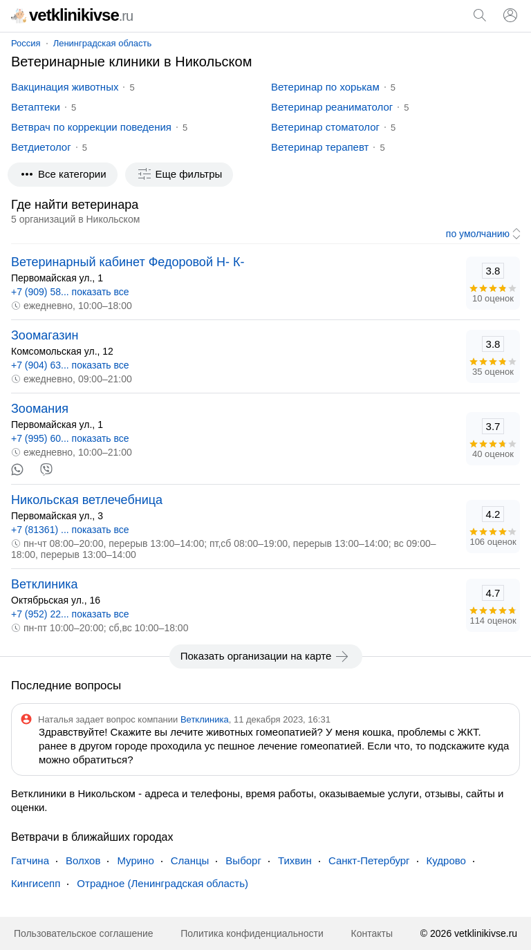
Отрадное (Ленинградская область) (162, 883)
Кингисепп (35, 883)
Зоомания (39, 409)
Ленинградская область (102, 43)
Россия (26, 43)
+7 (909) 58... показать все (70, 291)
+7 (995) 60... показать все (70, 438)
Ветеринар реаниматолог (332, 107)
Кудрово (446, 860)
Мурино (135, 860)
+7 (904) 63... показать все (70, 365)
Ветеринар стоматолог (325, 127)
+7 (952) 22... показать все (70, 614)
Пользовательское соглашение (83, 933)
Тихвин (295, 860)
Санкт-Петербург (369, 860)
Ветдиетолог (41, 147)
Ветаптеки (35, 107)
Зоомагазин (45, 335)
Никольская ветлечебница (86, 500)
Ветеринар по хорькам (325, 87)
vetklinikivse (72, 15)
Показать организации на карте (265, 656)
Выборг (243, 860)
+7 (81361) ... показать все (70, 529)
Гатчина (30, 860)
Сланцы (190, 860)
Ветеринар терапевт (320, 147)
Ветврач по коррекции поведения (91, 127)
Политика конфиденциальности (252, 933)
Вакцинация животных (64, 87)
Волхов (83, 860)
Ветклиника (44, 584)
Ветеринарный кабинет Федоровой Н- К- (127, 262)
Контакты (372, 933)
